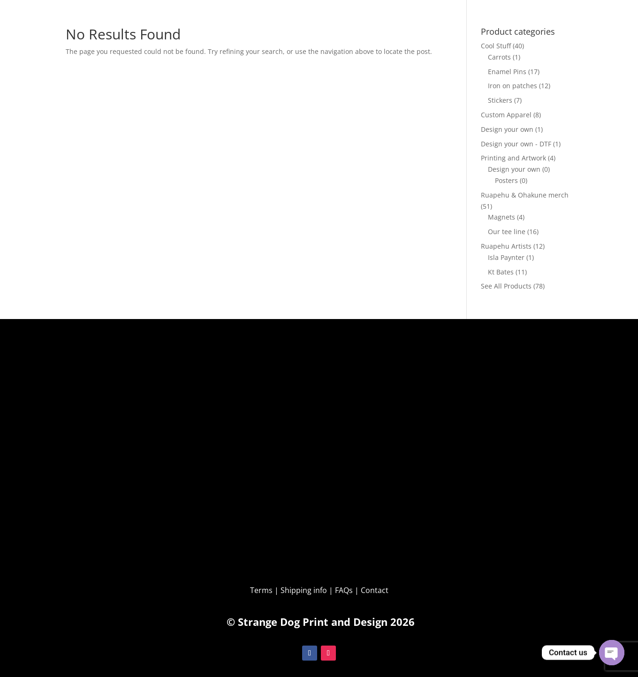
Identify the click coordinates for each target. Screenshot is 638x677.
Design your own (507, 129)
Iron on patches (512, 85)
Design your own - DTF (516, 143)
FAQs (344, 590)
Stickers (500, 100)
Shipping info (304, 590)
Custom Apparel (506, 114)
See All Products (506, 285)
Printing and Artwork (513, 157)
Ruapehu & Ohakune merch (525, 194)
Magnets (501, 217)
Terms (262, 590)
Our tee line (506, 231)
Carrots (499, 57)
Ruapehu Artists (506, 246)
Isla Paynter (506, 257)
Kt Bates (501, 271)
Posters (506, 180)
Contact (374, 590)
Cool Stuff (496, 45)
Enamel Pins (507, 71)
